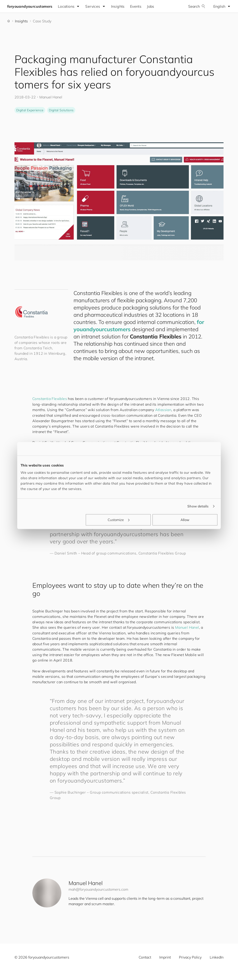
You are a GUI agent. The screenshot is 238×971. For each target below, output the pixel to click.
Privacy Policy (190, 957)
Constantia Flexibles (49, 398)
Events (135, 6)
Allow (185, 519)
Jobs (150, 6)
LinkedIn (217, 957)
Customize (118, 519)
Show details (198, 506)
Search (196, 6)
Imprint (165, 957)
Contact (145, 957)
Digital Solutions (61, 110)
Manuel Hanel (187, 627)
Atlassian (163, 409)
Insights (118, 6)
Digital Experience (29, 110)
